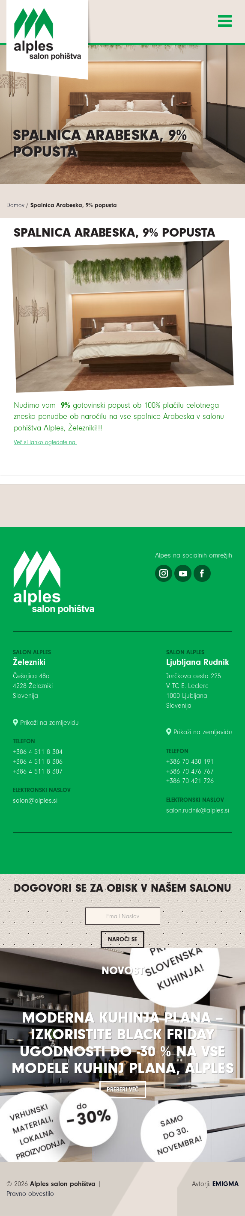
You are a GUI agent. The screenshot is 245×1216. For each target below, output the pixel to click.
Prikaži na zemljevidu (49, 723)
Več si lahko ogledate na (45, 442)
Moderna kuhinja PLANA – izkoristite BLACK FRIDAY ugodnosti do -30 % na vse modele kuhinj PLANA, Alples (123, 1043)
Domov (15, 205)
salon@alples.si (35, 800)
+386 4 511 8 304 (38, 752)
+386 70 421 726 (190, 781)
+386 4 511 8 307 (38, 771)
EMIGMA (225, 1184)
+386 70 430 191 (190, 761)
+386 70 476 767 (190, 771)
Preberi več (123, 1089)
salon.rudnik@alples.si (197, 810)
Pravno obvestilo (30, 1194)
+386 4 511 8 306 (38, 761)
